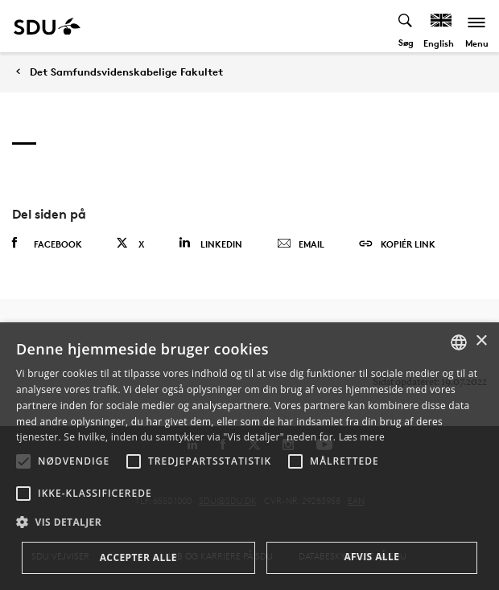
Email (300, 244)
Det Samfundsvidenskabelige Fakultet (126, 72)
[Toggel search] (406, 26)
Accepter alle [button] (138, 557)
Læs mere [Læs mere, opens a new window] (362, 437)
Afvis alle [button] (371, 556)
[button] (23, 461)
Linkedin (210, 243)
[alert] (249, 456)
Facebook (47, 243)
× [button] (481, 341)
